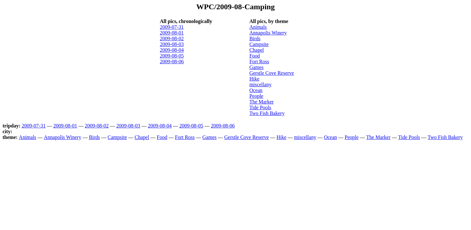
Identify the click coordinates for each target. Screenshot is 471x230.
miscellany (260, 84)
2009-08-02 (172, 38)
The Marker (261, 101)
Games (256, 67)
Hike (254, 78)
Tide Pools (260, 107)
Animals (257, 27)
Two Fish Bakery (266, 113)
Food (254, 55)
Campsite (258, 44)
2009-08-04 (172, 50)
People (256, 96)
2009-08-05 (172, 55)
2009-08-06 (172, 61)
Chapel (256, 50)
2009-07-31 (172, 27)
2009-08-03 (172, 44)
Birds (254, 38)
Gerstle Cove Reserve (271, 73)
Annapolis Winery (268, 32)
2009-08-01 (172, 32)
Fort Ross (259, 61)
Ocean (255, 90)
